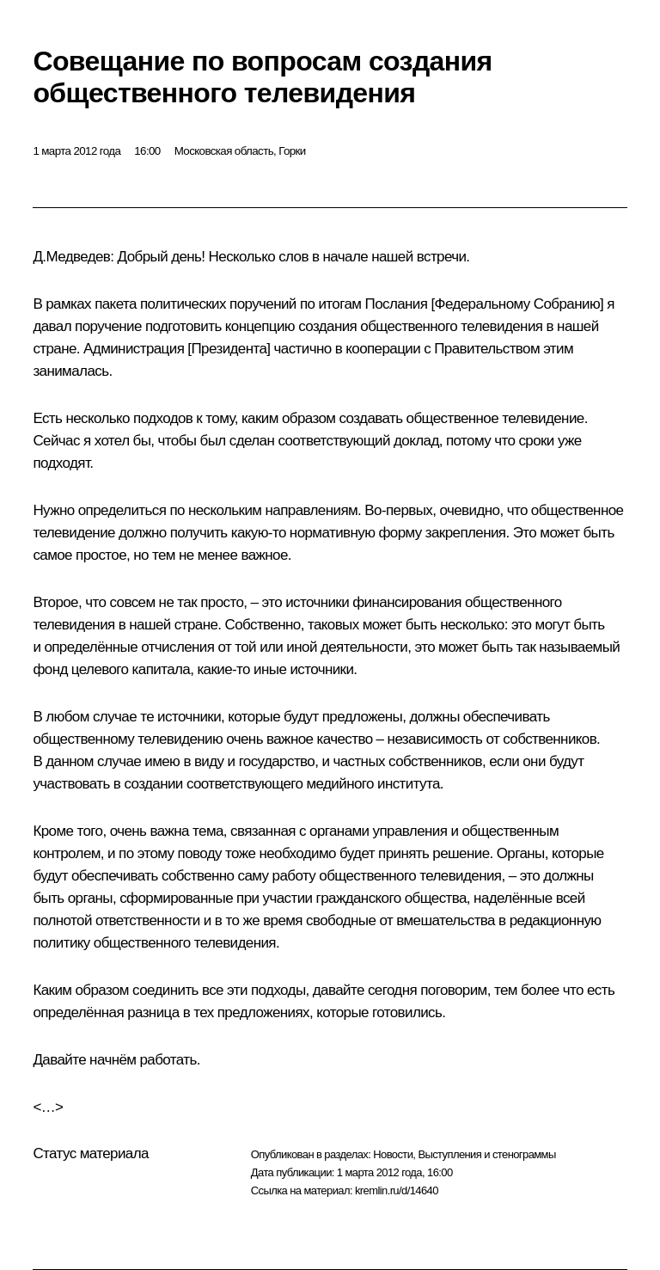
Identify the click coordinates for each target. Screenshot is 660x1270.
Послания (396, 304)
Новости (392, 1154)
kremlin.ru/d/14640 (396, 1190)
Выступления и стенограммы (486, 1154)
